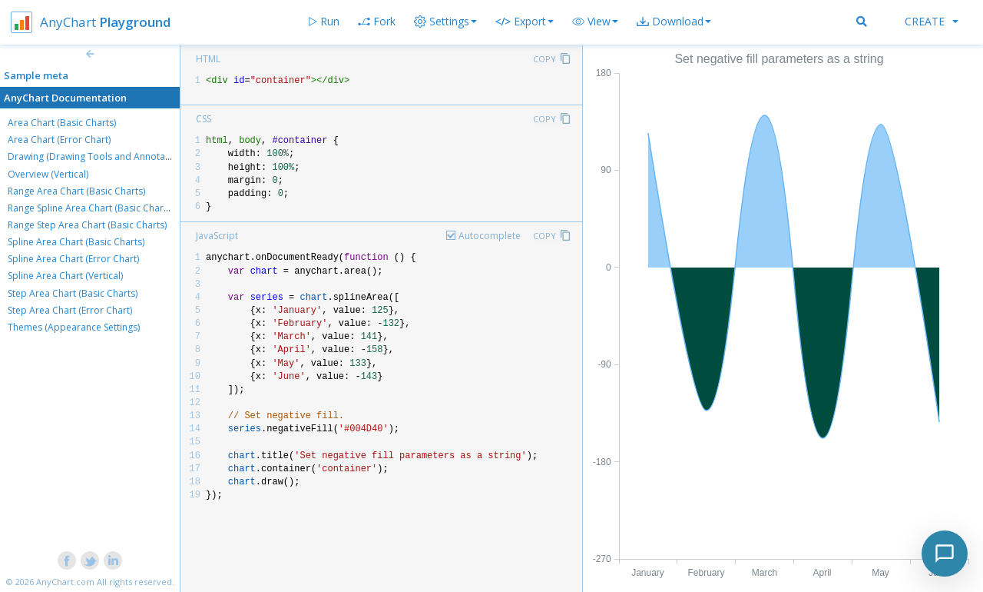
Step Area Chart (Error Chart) (70, 310)
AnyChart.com (65, 581)
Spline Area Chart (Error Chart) (73, 258)
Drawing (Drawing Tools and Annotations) (98, 156)
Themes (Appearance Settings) (74, 327)
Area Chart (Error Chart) (59, 139)
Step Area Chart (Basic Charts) (72, 293)
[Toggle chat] (945, 553)
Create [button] (931, 21)
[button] (595, 21)
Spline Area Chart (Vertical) (65, 275)
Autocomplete (489, 235)
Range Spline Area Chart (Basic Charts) (91, 208)
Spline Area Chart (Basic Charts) (76, 241)
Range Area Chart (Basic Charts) (76, 191)
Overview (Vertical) (48, 174)
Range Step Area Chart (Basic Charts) (87, 224)
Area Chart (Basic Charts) (62, 122)
